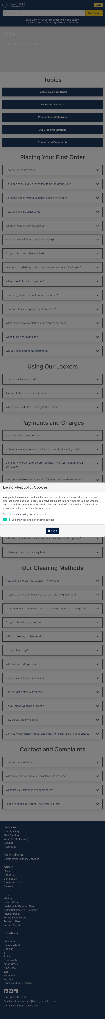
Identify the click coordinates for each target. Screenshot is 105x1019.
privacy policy (21, 514)
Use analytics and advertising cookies (32, 519)
